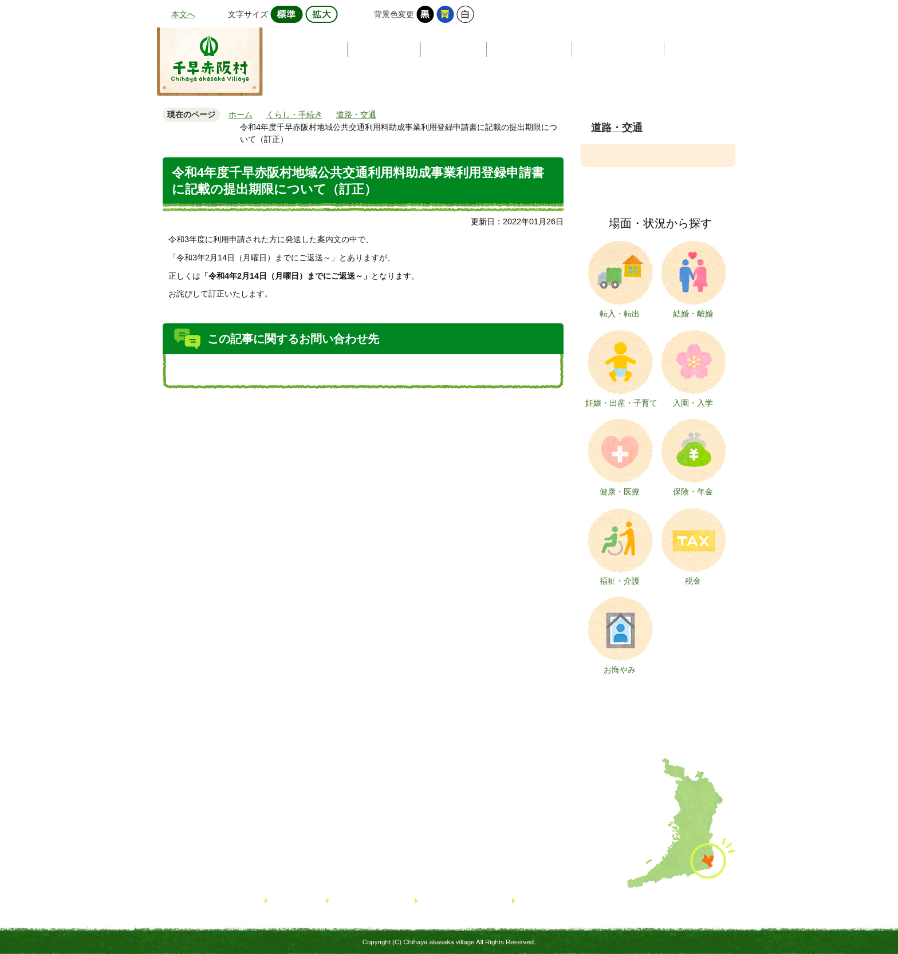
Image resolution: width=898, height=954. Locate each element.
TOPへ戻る (850, 902)
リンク (283, 900)
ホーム (241, 114)
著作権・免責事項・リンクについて (579, 900)
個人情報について (452, 900)
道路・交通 (617, 127)
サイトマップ (355, 900)
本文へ (183, 14)
